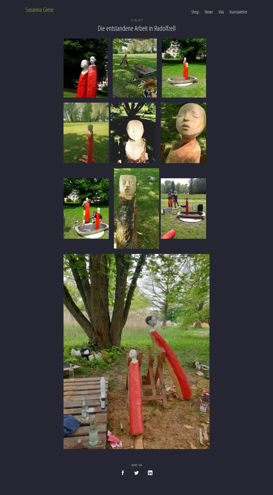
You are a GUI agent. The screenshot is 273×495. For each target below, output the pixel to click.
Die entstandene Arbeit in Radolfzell (137, 28)
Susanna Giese (40, 9)
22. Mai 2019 (137, 20)
